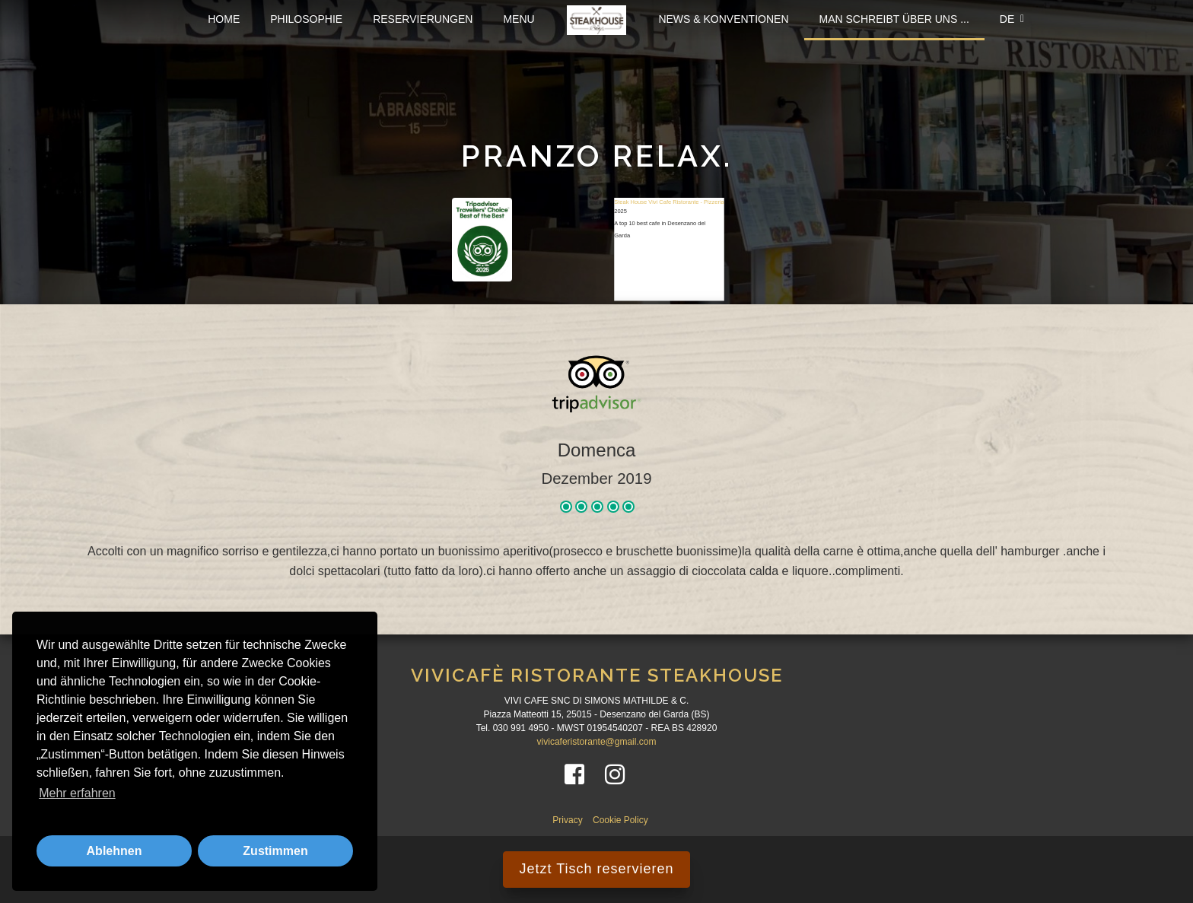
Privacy (568, 820)
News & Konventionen (723, 19)
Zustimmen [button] (275, 850)
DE (1012, 19)
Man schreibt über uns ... (894, 19)
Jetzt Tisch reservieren (596, 868)
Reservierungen (422, 19)
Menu (518, 19)
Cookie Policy (620, 820)
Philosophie (306, 19)
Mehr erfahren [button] (77, 793)
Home (224, 19)
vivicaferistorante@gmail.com (597, 741)
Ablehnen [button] (114, 850)
